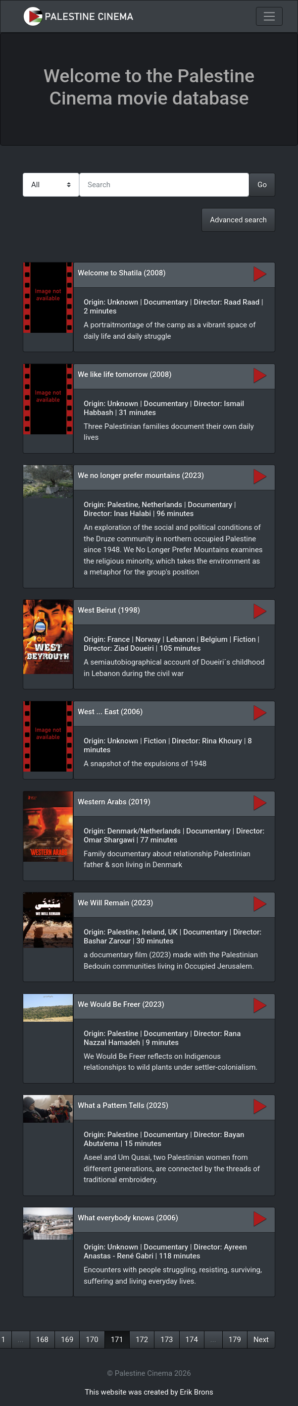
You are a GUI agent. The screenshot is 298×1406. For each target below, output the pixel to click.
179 (235, 1339)
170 (92, 1339)
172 (142, 1339)
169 (67, 1339)
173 (166, 1339)
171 (117, 1339)
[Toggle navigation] (269, 16)
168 (42, 1339)
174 (192, 1339)
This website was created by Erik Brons (149, 1392)
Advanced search (238, 219)
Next (261, 1339)
